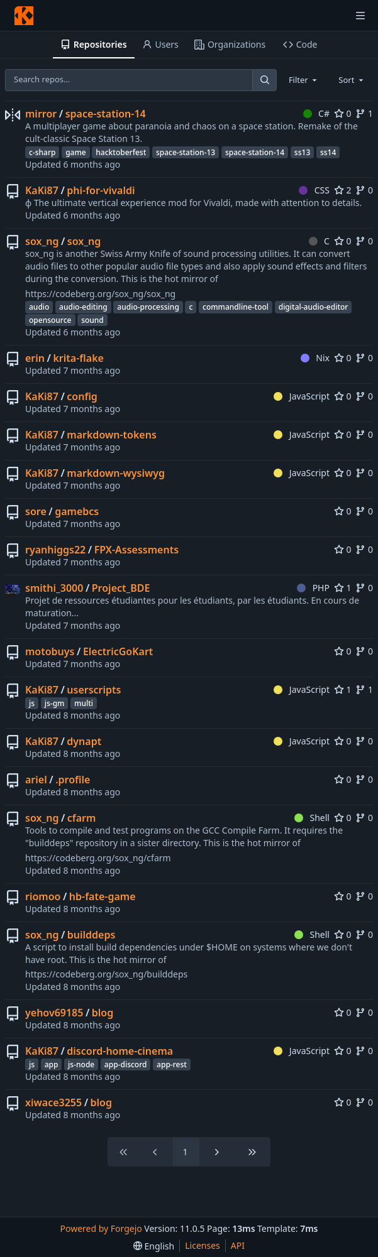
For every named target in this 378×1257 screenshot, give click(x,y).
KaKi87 (41, 190)
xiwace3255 (53, 1102)
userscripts (94, 689)
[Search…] (264, 80)
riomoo (42, 896)
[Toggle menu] (360, 15)
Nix (315, 358)
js (32, 703)
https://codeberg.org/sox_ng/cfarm (98, 858)
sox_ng (41, 241)
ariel (36, 779)
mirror (41, 113)
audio (39, 307)
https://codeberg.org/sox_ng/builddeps (106, 974)
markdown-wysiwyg (116, 473)
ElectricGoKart (118, 651)
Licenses (202, 1245)
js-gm (55, 703)
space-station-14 (105, 113)
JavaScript (302, 396)
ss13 (302, 152)
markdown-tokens (111, 434)
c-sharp (42, 152)
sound (92, 320)
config (82, 396)
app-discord (125, 1064)
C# (316, 113)
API (238, 1245)
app (51, 1064)
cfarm (81, 818)
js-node (81, 1064)
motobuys (49, 651)
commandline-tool (236, 307)
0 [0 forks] (364, 190)
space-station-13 (185, 152)
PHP (313, 588)
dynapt (84, 741)
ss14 (328, 152)
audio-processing (148, 307)
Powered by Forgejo (101, 1228)
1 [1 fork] (364, 113)
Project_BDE (121, 588)
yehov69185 (54, 1012)
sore (36, 511)
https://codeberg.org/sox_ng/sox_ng (100, 294)
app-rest (172, 1064)
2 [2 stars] (343, 190)
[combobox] (303, 80)
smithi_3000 (54, 588)
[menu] (153, 1246)
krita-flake (78, 358)
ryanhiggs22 (55, 549)
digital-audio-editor (313, 307)
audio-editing (83, 307)
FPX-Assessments (136, 549)
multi (83, 703)
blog (102, 1012)
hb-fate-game (102, 896)
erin (35, 358)
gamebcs (77, 511)
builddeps (91, 934)
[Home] (24, 15)
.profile (72, 779)
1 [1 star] (343, 588)
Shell (312, 818)
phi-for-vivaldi (101, 190)
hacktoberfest (121, 152)
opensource (50, 320)
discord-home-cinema (120, 1051)
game (75, 152)
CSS (314, 190)
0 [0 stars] (343, 113)
